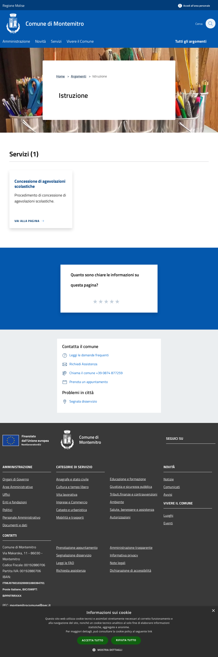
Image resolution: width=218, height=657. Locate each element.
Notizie (169, 479)
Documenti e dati (15, 525)
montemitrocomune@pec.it (30, 605)
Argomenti (78, 76)
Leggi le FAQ (65, 562)
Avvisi (168, 494)
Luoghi (168, 515)
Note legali (117, 562)
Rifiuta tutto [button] (126, 640)
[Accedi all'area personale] (193, 6)
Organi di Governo (16, 479)
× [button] (213, 610)
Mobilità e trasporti (70, 517)
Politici (7, 509)
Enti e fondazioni (15, 502)
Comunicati (172, 486)
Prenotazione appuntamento (77, 547)
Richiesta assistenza (71, 570)
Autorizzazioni (120, 517)
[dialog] (109, 631)
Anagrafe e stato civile (72, 479)
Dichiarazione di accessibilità (130, 570)
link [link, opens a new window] (150, 631)
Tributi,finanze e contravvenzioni (133, 494)
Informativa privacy (124, 555)
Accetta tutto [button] (92, 640)
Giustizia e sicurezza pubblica (131, 486)
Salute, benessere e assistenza (132, 509)
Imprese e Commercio (71, 502)
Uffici (6, 494)
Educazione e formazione (128, 479)
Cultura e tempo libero (72, 486)
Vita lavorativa (66, 494)
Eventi (168, 523)
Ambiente (117, 501)
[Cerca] (210, 23)
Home (60, 76)
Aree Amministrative (18, 486)
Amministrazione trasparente (131, 547)
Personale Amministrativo (21, 517)
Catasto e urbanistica (71, 509)
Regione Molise (13, 5)
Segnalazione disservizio (73, 555)
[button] (109, 650)
